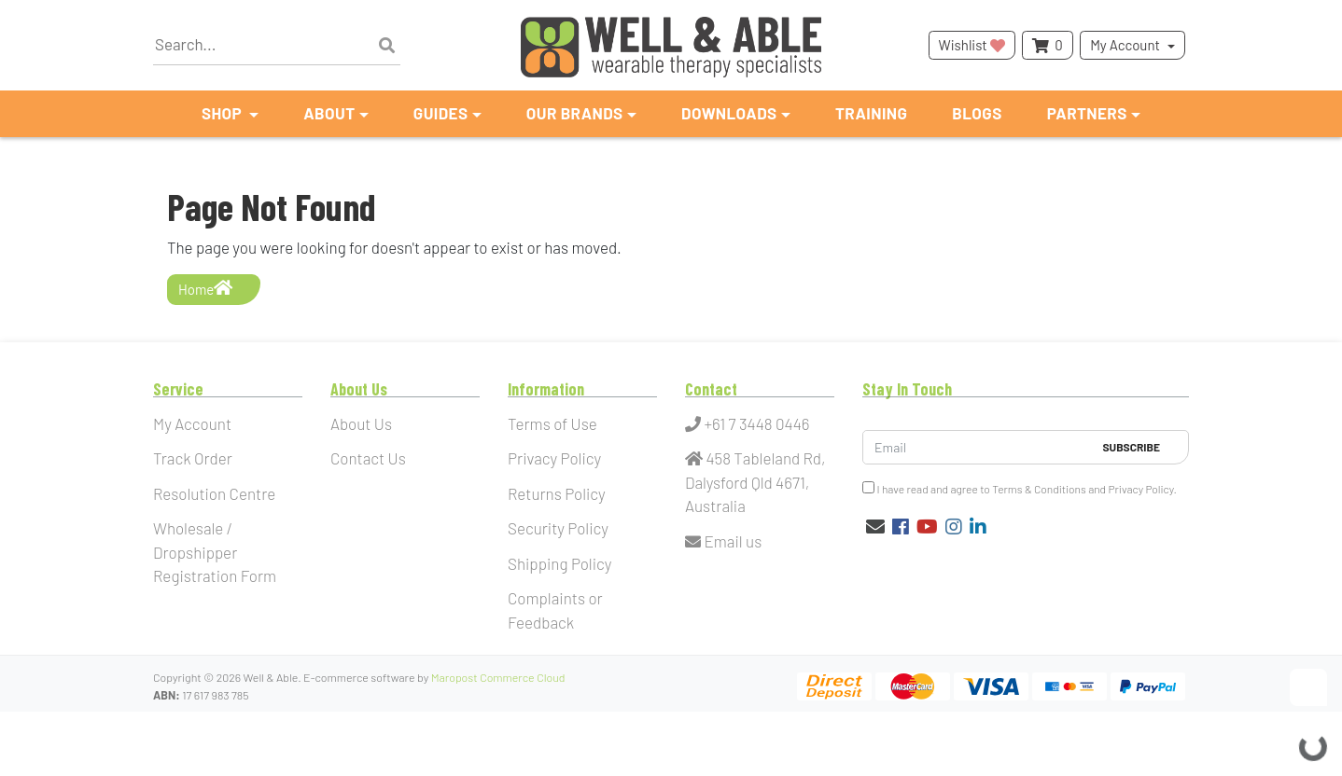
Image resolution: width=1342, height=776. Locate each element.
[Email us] (875, 526)
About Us (361, 423)
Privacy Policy (554, 458)
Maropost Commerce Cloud (498, 677)
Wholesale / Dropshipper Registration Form (214, 552)
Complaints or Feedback (555, 610)
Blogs (976, 113)
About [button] (329, 113)
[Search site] (386, 46)
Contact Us (368, 458)
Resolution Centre (214, 493)
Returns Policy (557, 493)
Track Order (192, 458)
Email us (723, 541)
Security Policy (558, 528)
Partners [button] (1087, 113)
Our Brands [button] (574, 113)
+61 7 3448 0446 (747, 423)
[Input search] (276, 45)
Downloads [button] (729, 113)
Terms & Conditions (1039, 488)
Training (871, 113)
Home (205, 288)
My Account (1125, 44)
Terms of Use (552, 423)
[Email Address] (977, 447)
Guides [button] (440, 113)
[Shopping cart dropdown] (1047, 45)
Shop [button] (223, 113)
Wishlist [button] (972, 44)
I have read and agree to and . (1019, 488)
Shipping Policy (559, 563)
